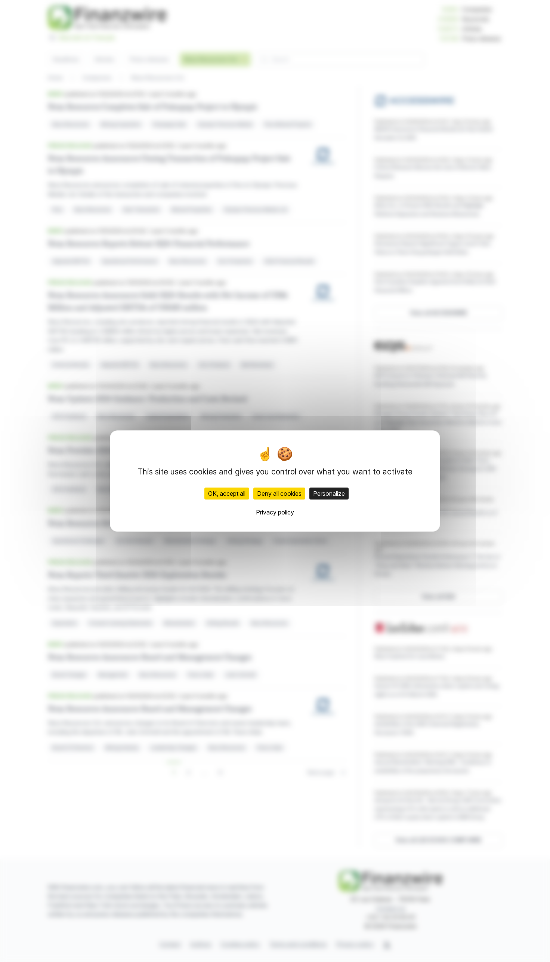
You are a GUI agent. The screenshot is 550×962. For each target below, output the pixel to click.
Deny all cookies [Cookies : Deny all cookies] (279, 493)
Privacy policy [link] (275, 512)
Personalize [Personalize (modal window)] (329, 493)
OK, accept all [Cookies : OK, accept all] (226, 493)
